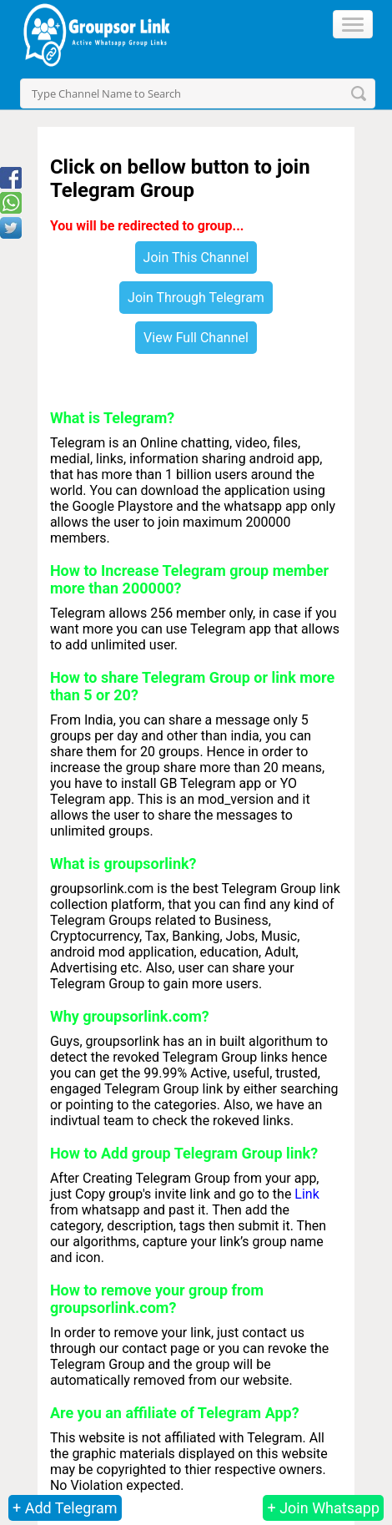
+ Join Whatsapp (323, 1508)
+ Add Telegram (65, 1508)
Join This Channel (196, 257)
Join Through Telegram (196, 298)
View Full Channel (196, 338)
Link (306, 1194)
